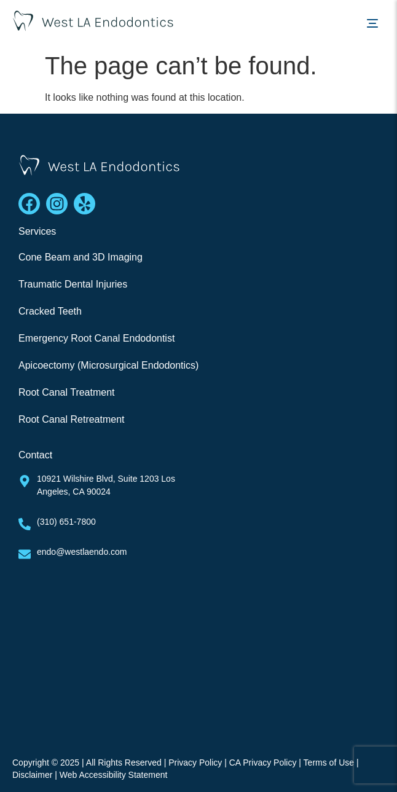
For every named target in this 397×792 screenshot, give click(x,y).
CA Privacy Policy (263, 762)
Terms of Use (329, 762)
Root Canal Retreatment (71, 419)
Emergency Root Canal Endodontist (96, 338)
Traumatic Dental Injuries (72, 284)
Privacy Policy (195, 762)
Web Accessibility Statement (114, 775)
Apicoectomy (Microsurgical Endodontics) (108, 365)
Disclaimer (32, 775)
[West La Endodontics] (198, 649)
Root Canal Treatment (66, 392)
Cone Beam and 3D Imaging (80, 257)
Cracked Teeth (50, 311)
